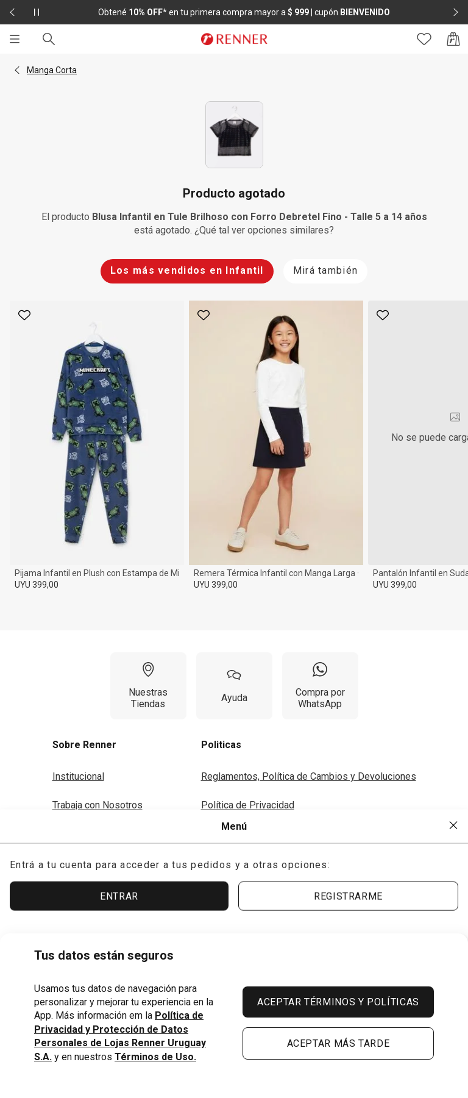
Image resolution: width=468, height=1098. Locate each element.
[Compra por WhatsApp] (320, 685)
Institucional (78, 776)
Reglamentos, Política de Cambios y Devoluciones (308, 776)
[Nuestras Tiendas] (148, 685)
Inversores (75, 833)
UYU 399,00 (36, 585)
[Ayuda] (234, 685)
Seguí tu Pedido (235, 861)
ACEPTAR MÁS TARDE (338, 1043)
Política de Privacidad (247, 805)
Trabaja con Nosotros (97, 805)
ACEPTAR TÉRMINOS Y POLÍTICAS (338, 1002)
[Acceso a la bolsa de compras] (453, 39)
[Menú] (14, 39)
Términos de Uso (237, 833)
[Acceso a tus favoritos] (424, 39)
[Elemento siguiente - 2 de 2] (456, 12)
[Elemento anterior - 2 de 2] (12, 12)
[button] (17, 70)
